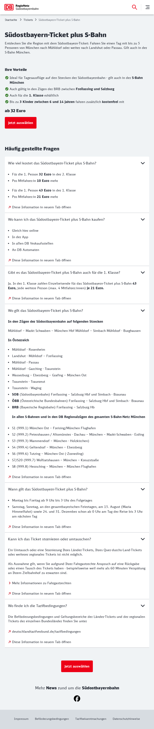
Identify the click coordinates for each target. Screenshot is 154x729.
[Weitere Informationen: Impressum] (23, 718)
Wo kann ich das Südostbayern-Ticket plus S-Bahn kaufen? (77, 219)
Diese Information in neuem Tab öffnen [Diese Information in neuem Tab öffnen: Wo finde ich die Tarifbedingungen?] (41, 642)
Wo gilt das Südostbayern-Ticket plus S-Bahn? (77, 310)
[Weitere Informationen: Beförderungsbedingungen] (52, 718)
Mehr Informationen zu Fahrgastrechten (41, 583)
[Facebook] (77, 698)
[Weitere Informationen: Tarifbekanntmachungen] (90, 718)
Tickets (28, 19)
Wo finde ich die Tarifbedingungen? (77, 605)
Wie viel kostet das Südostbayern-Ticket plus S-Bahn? (77, 163)
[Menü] (147, 7)
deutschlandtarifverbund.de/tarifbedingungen (46, 631)
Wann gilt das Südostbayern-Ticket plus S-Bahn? (77, 489)
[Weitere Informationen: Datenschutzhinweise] (124, 718)
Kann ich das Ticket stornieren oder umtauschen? (77, 539)
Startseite (11, 19)
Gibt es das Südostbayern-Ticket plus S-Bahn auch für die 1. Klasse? (77, 272)
